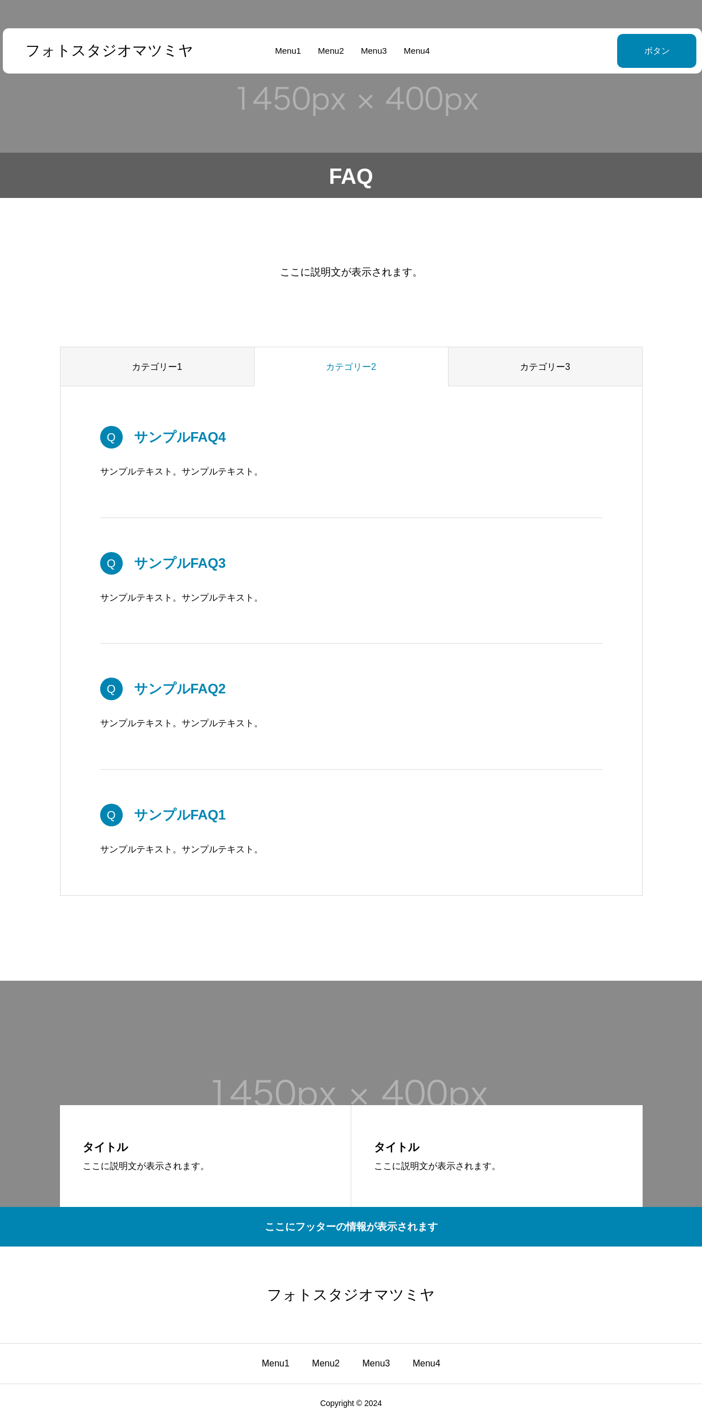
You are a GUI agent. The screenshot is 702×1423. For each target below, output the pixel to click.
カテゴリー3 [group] (545, 367)
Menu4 (415, 50)
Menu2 (330, 50)
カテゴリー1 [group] (157, 367)
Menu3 (373, 50)
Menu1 (287, 50)
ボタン (628, 50)
